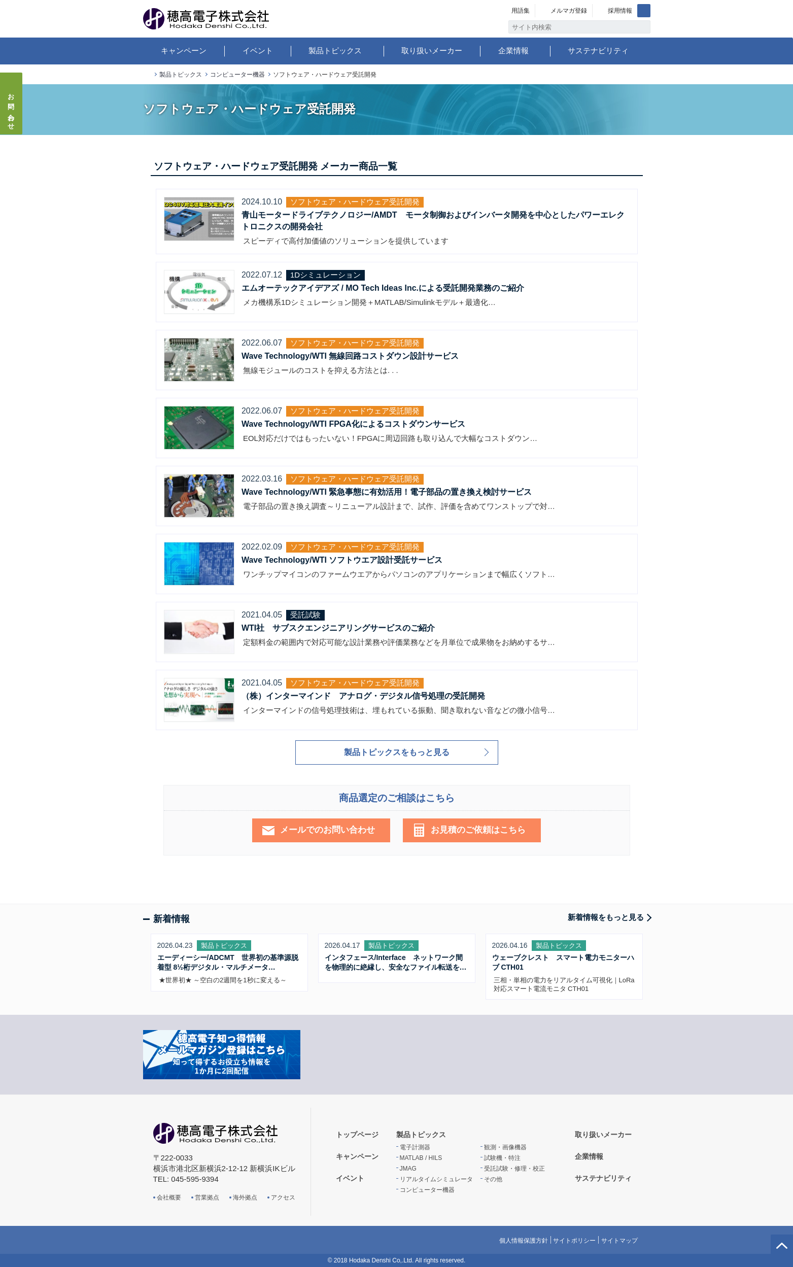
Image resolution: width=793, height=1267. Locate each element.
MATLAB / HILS (421, 1157)
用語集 (520, 11)
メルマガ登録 (568, 11)
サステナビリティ (598, 50)
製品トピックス (335, 50)
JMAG (408, 1168)
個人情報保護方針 (523, 1240)
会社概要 (169, 1197)
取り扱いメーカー (431, 50)
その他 (493, 1179)
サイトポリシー (574, 1240)
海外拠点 (245, 1197)
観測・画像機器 (505, 1147)
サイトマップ (619, 1240)
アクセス (283, 1197)
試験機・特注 (502, 1157)
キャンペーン (183, 50)
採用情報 (620, 11)
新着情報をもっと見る (606, 917)
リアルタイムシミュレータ (436, 1179)
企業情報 (513, 50)
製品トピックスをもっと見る (397, 752)
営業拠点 (207, 1197)
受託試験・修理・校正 (514, 1168)
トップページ (147, 75)
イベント (258, 50)
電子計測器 (415, 1147)
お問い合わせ (11, 108)
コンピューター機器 (237, 74)
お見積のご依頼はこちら (478, 830)
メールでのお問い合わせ (327, 830)
